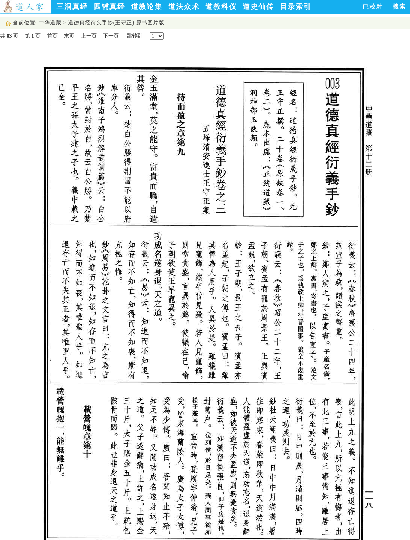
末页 (69, 36)
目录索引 (295, 7)
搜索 (399, 6)
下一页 (111, 36)
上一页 (89, 36)
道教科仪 (221, 7)
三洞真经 (72, 7)
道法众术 (184, 7)
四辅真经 (109, 7)
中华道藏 (50, 23)
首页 (52, 36)
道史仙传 (258, 7)
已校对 (373, 6)
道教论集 (146, 7)
